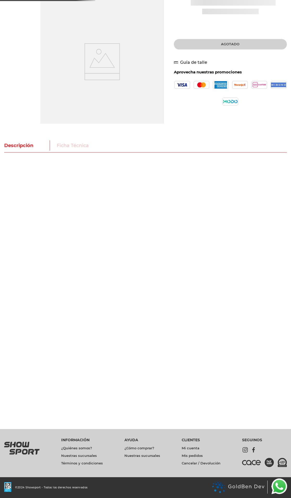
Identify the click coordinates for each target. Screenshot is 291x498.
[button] (192, 62)
